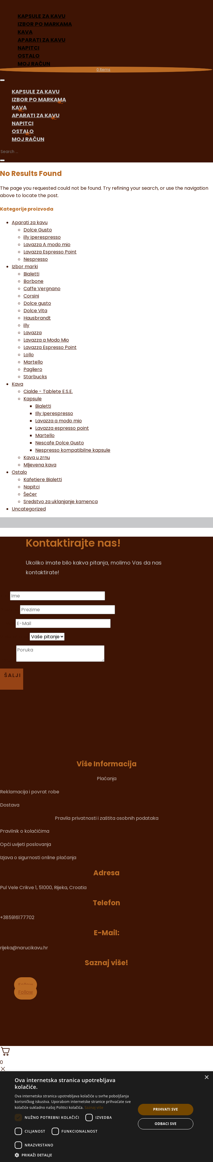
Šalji (12, 675)
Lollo (28, 354)
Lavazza (32, 332)
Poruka (8, 660)
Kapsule (32, 398)
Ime (4, 595)
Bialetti (31, 274)
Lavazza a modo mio (58, 420)
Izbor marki (25, 266)
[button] (73, 1155)
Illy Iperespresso (54, 413)
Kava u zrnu (36, 457)
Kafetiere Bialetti (42, 479)
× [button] (206, 1077)
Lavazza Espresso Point (50, 251)
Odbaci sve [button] (166, 1123)
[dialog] (106, 1116)
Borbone (33, 281)
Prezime (9, 609)
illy (26, 325)
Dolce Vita (35, 310)
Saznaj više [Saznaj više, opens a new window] (93, 1107)
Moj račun (34, 63)
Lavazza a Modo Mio (46, 340)
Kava (19, 107)
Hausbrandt (37, 318)
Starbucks (35, 376)
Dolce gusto (37, 303)
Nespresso (35, 259)
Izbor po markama (45, 24)
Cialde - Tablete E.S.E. (48, 391)
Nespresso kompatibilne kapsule (72, 450)
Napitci (22, 123)
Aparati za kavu (36, 115)
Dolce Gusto (37, 229)
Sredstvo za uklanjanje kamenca (60, 501)
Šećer (30, 494)
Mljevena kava (39, 464)
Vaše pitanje (14, 636)
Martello (33, 362)
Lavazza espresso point (62, 428)
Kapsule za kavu (36, 91)
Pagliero (32, 369)
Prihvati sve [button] (165, 1109)
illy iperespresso (42, 237)
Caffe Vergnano (41, 288)
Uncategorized (29, 509)
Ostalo (23, 131)
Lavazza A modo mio (46, 244)
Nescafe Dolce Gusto (59, 442)
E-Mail (7, 623)
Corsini (31, 296)
